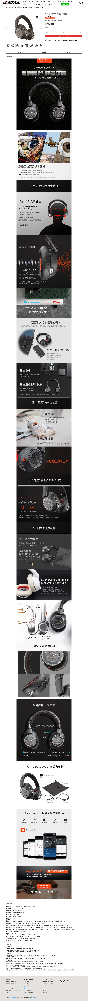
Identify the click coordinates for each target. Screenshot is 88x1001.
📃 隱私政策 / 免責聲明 (28, 986)
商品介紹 (18, 52)
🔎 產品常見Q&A (45, 986)
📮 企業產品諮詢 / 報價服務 (47, 984)
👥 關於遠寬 (26, 981)
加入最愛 (48, 40)
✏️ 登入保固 (44, 992)
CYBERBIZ (33, 997)
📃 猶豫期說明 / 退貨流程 (29, 988)
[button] (42, 28)
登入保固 (56, 4)
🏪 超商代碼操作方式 (28, 992)
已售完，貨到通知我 (63, 36)
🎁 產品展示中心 (45, 990)
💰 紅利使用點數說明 (46, 988)
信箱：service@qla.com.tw (12, 988)
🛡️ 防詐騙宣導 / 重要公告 (29, 990)
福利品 (50, 4)
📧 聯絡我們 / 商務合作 (28, 984)
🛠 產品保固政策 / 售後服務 (47, 981)
